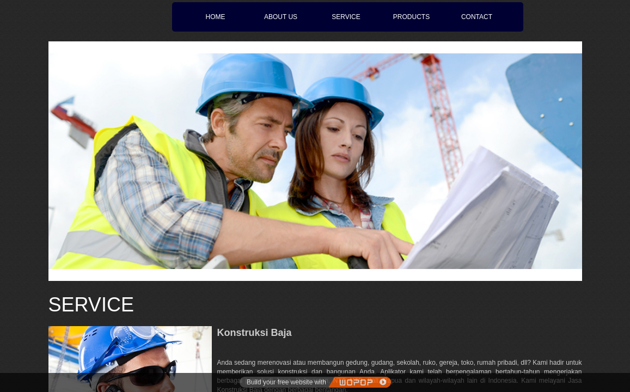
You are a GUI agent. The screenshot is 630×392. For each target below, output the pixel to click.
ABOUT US (280, 17)
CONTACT (476, 17)
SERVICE (346, 17)
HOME (215, 17)
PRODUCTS (411, 17)
